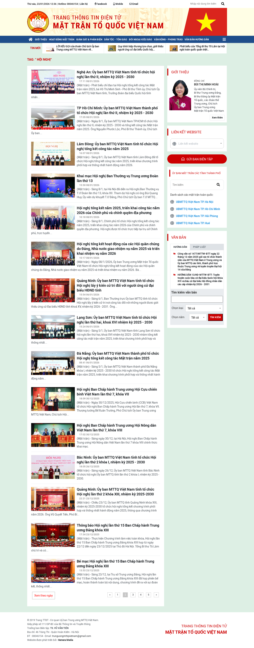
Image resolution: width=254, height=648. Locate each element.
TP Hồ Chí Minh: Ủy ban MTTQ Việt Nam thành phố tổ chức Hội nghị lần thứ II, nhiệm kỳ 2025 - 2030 (117, 110)
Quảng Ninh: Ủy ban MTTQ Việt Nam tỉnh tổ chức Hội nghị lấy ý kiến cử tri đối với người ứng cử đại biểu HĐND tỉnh (115, 285)
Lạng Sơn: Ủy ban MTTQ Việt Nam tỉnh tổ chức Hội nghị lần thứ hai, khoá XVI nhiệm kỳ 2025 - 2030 (117, 319)
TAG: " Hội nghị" (39, 59)
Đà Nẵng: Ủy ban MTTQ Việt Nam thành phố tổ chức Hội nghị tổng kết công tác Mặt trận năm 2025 (118, 355)
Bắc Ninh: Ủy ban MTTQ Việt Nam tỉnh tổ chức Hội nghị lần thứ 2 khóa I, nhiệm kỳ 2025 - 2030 (116, 459)
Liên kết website (186, 132)
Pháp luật (199, 247)
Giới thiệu (180, 72)
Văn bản (178, 237)
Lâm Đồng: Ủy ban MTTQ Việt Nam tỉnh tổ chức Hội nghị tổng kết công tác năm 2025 (117, 146)
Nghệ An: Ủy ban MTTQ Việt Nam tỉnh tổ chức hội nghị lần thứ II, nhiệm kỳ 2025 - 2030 (116, 74)
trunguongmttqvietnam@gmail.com (71, 636)
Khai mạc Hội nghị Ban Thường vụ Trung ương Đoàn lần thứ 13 (117, 178)
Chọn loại (177, 308)
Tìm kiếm (215, 317)
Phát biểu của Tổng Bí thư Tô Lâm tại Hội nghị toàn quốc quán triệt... (202, 48)
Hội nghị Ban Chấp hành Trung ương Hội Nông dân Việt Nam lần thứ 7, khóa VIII (116, 427)
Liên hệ (84, 4)
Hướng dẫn (180, 247)
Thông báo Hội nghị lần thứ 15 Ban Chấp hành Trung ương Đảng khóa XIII (118, 527)
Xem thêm (217, 117)
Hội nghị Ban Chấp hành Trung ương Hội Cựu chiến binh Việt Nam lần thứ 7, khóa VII (117, 391)
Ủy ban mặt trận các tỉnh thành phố (196, 173)
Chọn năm (178, 317)
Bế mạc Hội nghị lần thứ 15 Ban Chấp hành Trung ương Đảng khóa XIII (115, 563)
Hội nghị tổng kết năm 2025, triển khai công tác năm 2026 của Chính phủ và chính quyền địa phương (118, 210)
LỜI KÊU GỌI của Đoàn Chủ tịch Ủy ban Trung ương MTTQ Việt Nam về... (77, 48)
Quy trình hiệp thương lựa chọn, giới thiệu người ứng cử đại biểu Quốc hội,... (140, 48)
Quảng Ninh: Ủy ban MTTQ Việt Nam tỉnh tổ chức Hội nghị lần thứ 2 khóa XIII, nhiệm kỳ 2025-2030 (115, 491)
